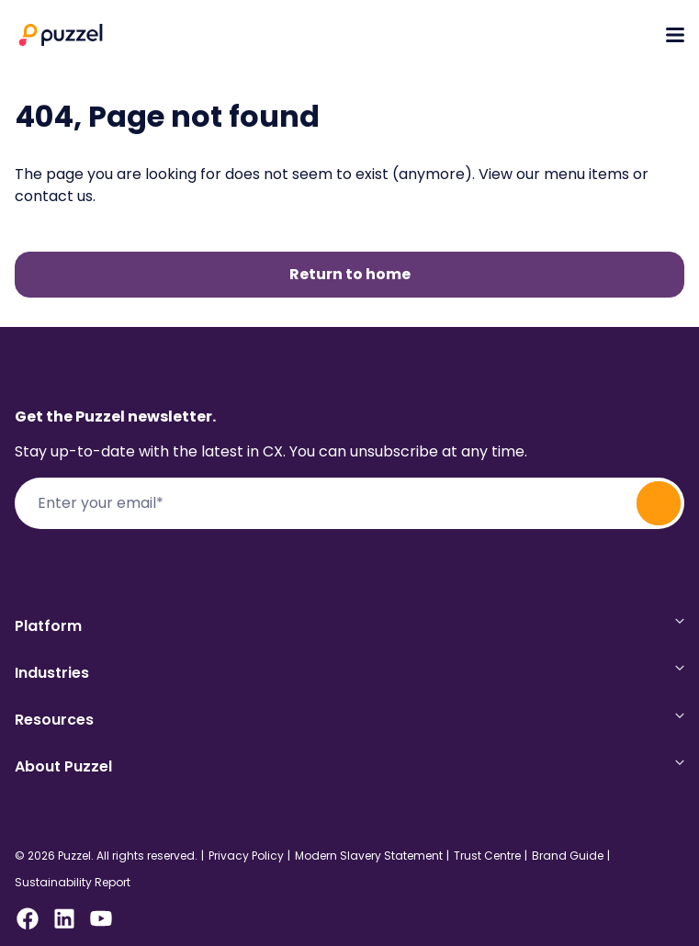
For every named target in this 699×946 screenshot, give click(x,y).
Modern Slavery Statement (369, 856)
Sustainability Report (72, 882)
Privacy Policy (246, 856)
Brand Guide (567, 856)
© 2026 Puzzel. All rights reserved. (106, 856)
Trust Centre (487, 856)
